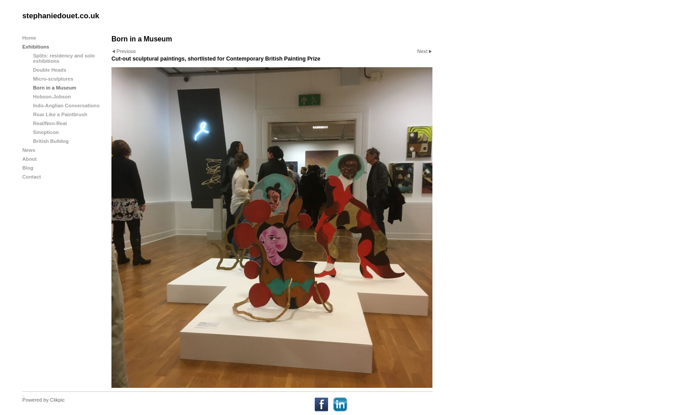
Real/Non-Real (50, 123)
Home (29, 38)
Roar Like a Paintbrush (60, 114)
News (28, 150)
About (29, 159)
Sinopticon (46, 132)
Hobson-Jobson (52, 96)
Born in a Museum (54, 87)
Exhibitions (35, 46)
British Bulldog (51, 141)
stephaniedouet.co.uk (60, 16)
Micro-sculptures (53, 78)
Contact (31, 176)
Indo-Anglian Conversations (66, 105)
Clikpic (57, 400)
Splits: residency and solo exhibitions (64, 58)
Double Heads (49, 70)
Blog (27, 168)
